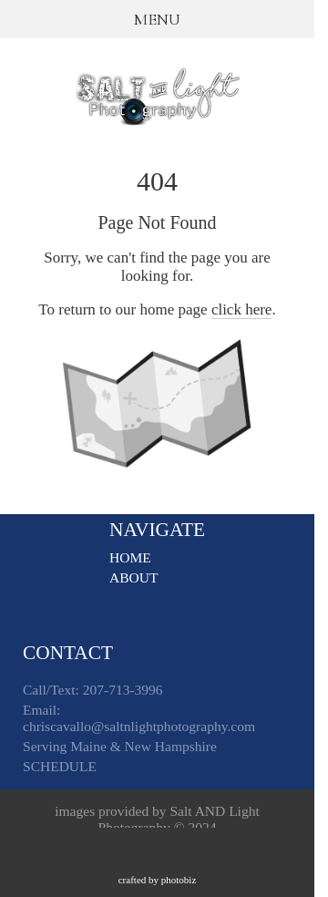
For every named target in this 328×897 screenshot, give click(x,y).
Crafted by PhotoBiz (157, 879)
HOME (130, 557)
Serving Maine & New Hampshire (120, 749)
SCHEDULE (60, 769)
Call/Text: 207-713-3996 (93, 692)
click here (241, 309)
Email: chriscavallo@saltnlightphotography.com (139, 721)
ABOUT (133, 577)
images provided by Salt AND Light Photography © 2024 (157, 822)
